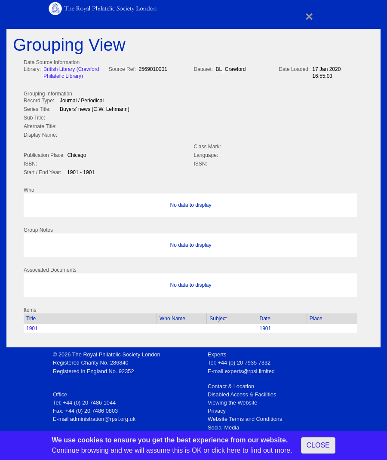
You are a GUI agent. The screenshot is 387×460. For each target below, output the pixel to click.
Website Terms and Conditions (245, 417)
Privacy (217, 409)
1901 (32, 327)
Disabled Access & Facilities (242, 392)
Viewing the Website (232, 401)
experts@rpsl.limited (250, 369)
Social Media (223, 426)
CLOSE (318, 445)
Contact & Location (231, 384)
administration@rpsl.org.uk (102, 417)
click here (226, 450)
